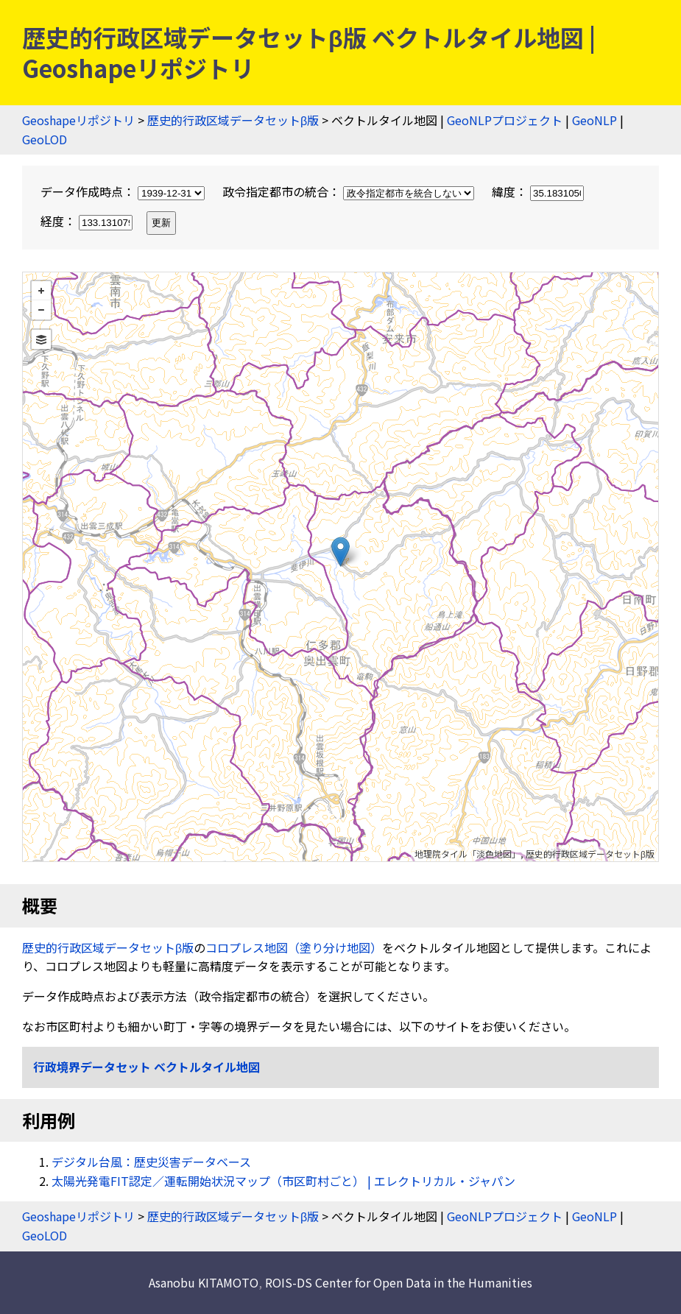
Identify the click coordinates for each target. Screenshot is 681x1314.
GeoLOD (44, 139)
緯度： (538, 191)
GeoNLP (594, 120)
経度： (87, 221)
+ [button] (41, 290)
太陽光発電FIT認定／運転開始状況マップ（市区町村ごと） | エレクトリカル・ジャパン (283, 1181)
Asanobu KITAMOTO (203, 1282)
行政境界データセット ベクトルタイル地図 (146, 1066)
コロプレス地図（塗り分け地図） (293, 947)
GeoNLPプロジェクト (504, 120)
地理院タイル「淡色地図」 (467, 853)
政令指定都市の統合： (349, 191)
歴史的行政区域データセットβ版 (233, 120)
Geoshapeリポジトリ (78, 120)
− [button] (41, 309)
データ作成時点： (124, 191)
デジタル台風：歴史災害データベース (151, 1161)
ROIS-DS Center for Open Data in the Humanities (398, 1282)
